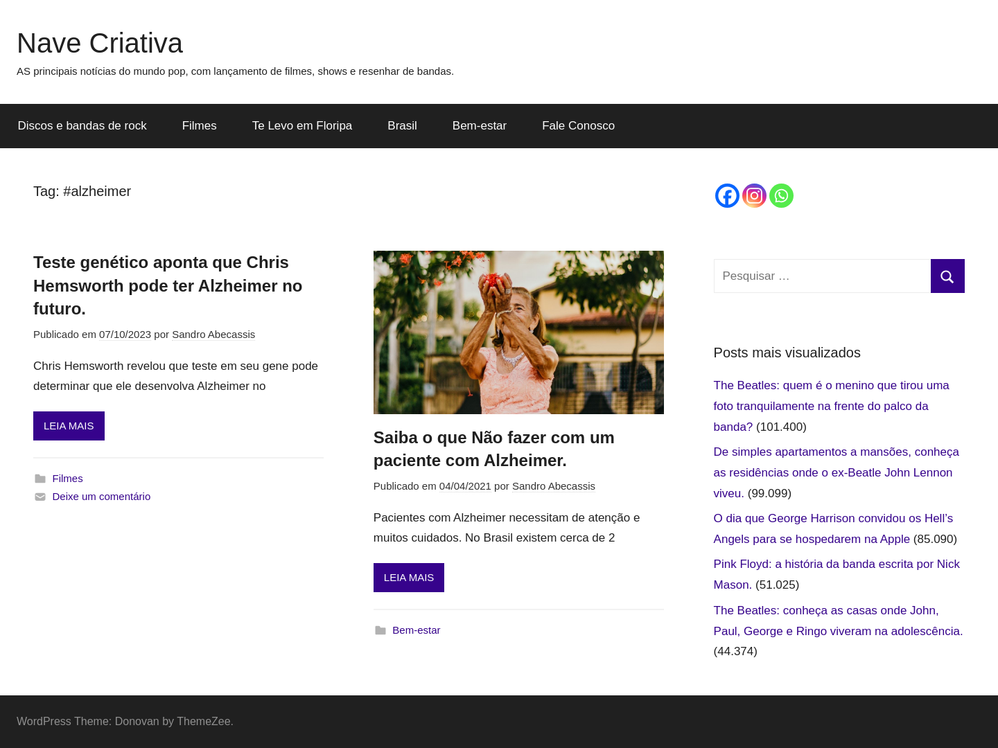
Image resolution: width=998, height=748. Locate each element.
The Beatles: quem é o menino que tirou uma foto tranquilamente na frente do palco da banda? (831, 406)
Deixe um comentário (102, 496)
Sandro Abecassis (213, 334)
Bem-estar (480, 125)
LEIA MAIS (69, 425)
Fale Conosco (578, 125)
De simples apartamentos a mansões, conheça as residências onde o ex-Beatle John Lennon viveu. (836, 472)
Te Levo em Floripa (302, 125)
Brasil (402, 125)
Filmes (199, 125)
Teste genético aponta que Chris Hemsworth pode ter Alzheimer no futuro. (168, 285)
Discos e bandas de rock (82, 125)
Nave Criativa (100, 43)
